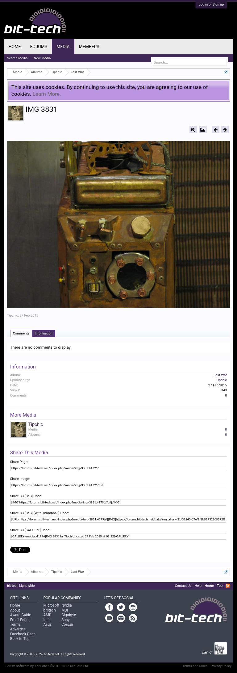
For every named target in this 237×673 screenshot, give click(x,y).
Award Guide (20, 615)
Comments (21, 333)
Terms (15, 624)
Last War (220, 375)
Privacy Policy (221, 666)
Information (43, 333)
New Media (42, 58)
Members (89, 46)
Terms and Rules (195, 666)
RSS (228, 586)
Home (15, 46)
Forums (38, 46)
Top (219, 586)
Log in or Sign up (211, 4)
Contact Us (183, 586)
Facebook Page (22, 634)
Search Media (17, 58)
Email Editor (20, 620)
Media (62, 46)
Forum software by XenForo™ (47, 666)
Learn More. (47, 94)
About (15, 610)
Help (198, 586)
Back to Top (20, 639)
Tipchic (12, 315)
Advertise (18, 629)
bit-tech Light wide (21, 586)
